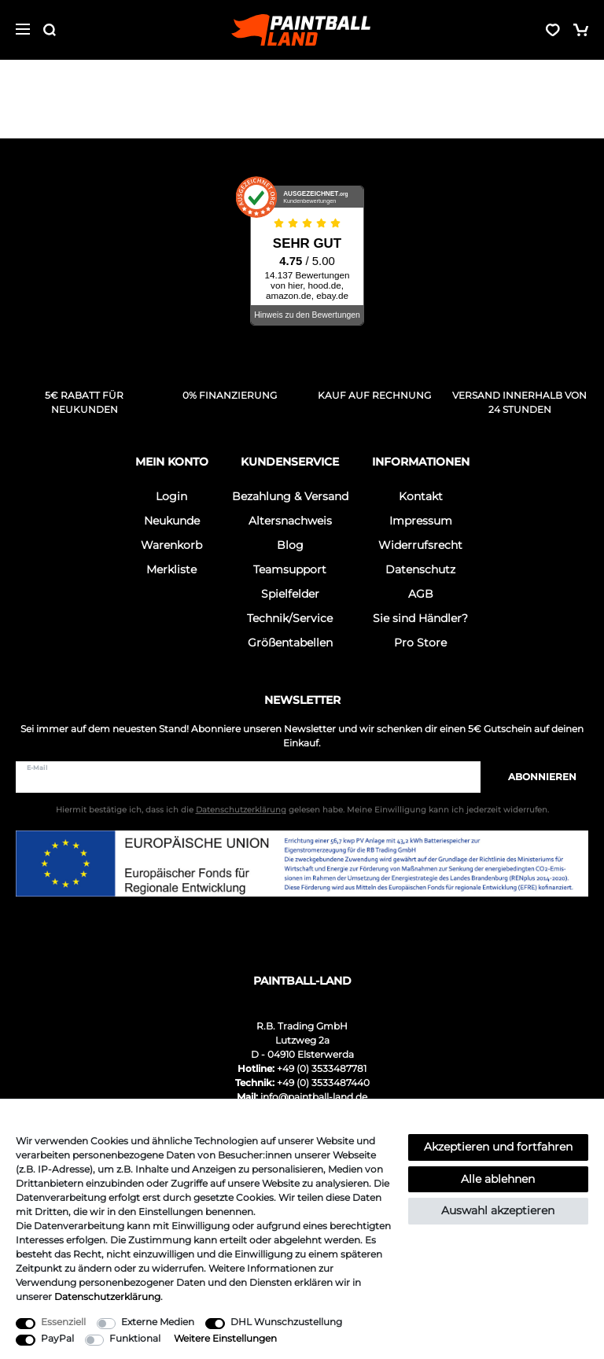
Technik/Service (290, 618)
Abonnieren (534, 777)
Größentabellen (290, 642)
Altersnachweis (290, 521)
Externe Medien (157, 1322)
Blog (290, 545)
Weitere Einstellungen (225, 1338)
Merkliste (171, 569)
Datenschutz (420, 569)
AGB (420, 594)
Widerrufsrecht (420, 545)
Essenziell (63, 1322)
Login (171, 496)
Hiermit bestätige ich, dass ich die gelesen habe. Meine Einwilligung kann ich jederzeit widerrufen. (302, 809)
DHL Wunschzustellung (286, 1322)
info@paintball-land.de (313, 1097)
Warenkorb (171, 545)
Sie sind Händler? (420, 618)
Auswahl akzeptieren (497, 1210)
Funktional (134, 1338)
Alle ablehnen (498, 1179)
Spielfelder (290, 594)
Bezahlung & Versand (290, 496)
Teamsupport (289, 569)
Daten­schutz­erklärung (107, 1296)
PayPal (57, 1338)
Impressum (420, 521)
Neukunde (172, 521)
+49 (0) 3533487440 (323, 1082)
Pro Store (420, 642)
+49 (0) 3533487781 (321, 1068)
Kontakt (421, 496)
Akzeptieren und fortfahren (498, 1147)
